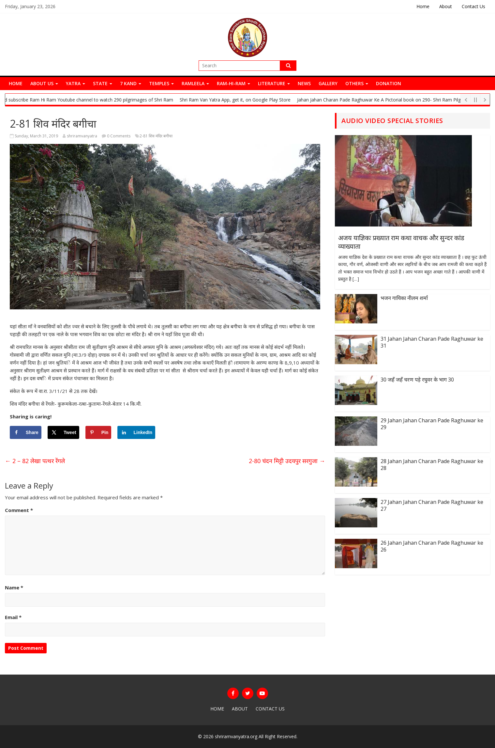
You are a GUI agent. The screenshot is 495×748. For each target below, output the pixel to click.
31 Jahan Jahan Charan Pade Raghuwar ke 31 (432, 342)
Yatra (75, 83)
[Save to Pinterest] (98, 432)
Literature (274, 83)
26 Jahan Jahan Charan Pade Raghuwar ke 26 (432, 546)
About (445, 6)
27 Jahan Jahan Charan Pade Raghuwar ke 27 (432, 505)
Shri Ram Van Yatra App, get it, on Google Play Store (238, 100)
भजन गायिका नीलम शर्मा (404, 298)
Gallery (328, 83)
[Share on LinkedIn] (136, 432)
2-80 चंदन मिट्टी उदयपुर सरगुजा (287, 461)
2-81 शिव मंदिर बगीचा (156, 136)
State (102, 83)
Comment (19, 510)
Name (14, 587)
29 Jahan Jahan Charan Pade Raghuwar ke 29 (432, 424)
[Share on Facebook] (25, 432)
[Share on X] (63, 432)
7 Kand (130, 83)
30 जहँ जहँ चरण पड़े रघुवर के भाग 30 (417, 379)
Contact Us (473, 6)
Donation (388, 83)
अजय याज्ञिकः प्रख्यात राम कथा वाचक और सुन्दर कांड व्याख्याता (401, 242)
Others (356, 83)
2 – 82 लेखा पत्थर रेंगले (35, 461)
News (304, 83)
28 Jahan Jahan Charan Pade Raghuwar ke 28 (432, 465)
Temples (161, 83)
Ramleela (195, 83)
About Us (44, 83)
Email (13, 617)
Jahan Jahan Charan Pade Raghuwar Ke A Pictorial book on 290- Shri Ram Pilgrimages (390, 100)
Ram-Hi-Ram (233, 83)
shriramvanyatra (82, 136)
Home (422, 6)
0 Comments (116, 136)
